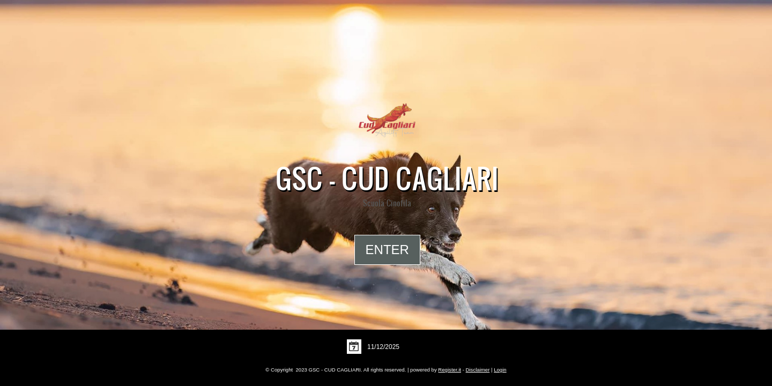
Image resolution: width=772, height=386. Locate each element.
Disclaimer (478, 370)
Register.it (449, 370)
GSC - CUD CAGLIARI (387, 178)
